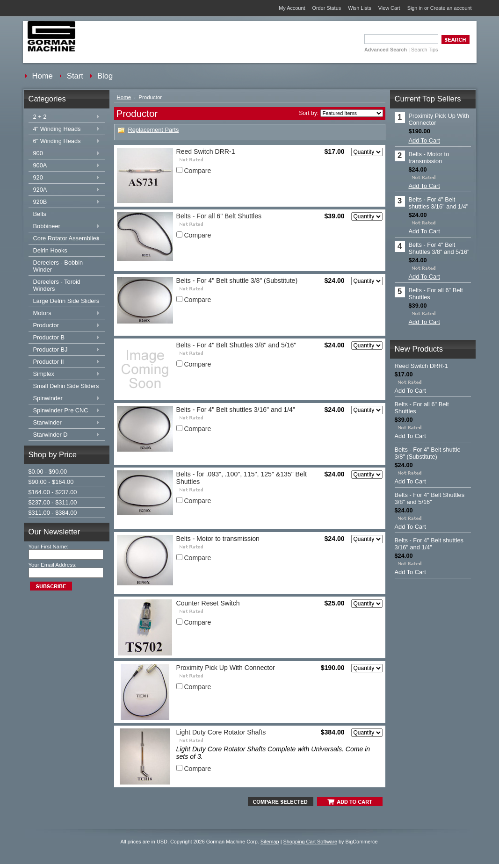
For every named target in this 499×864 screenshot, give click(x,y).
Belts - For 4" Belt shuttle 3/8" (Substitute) (237, 280)
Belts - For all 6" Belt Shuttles (219, 216)
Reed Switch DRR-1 (205, 151)
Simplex (64, 374)
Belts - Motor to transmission (218, 538)
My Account (292, 8)
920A (64, 190)
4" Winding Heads (64, 129)
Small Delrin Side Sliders (66, 385)
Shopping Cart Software (310, 841)
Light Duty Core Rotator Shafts (221, 732)
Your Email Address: (53, 565)
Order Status (326, 8)
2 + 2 (64, 117)
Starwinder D (64, 435)
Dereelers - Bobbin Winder (58, 266)
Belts (39, 213)
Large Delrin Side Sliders (66, 300)
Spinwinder (64, 399)
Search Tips (424, 49)
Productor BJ (64, 350)
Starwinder (64, 423)
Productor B (64, 338)
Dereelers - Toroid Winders (56, 285)
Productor (64, 326)
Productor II (64, 362)
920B (64, 202)
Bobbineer (64, 226)
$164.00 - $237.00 (53, 492)
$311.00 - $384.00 (53, 512)
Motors (64, 313)
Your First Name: (49, 546)
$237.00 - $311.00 (53, 502)
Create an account (451, 8)
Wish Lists (359, 8)
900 (64, 154)
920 (64, 178)
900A (64, 166)
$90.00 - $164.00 (51, 481)
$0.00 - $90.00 (48, 471)
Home (124, 97)
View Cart (389, 8)
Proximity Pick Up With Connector (225, 667)
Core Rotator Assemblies (64, 239)
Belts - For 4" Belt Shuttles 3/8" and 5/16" (236, 345)
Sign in (415, 8)
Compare (197, 170)
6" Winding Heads (64, 141)
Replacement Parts (153, 129)
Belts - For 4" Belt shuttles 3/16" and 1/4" (235, 409)
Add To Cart (424, 140)
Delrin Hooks (50, 250)
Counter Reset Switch (208, 603)
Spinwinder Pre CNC (64, 411)
